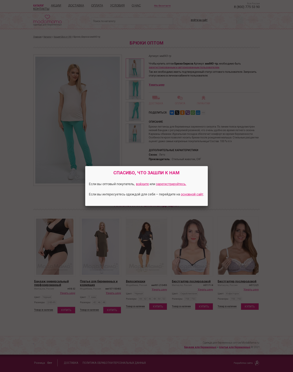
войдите (142, 184)
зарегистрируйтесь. (171, 184)
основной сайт (192, 194)
